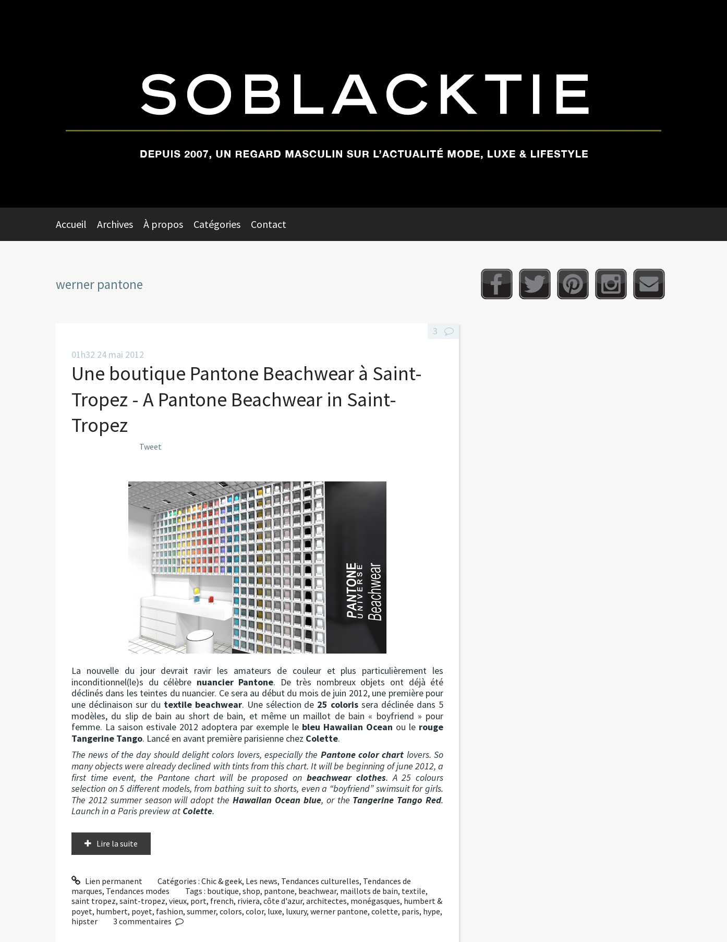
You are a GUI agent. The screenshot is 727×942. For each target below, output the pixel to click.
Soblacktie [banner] (363, 104)
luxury (296, 911)
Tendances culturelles (320, 881)
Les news (261, 881)
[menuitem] (76, 224)
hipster (84, 921)
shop (251, 891)
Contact (268, 224)
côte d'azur (282, 901)
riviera (248, 901)
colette (384, 911)
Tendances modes (137, 891)
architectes (326, 901)
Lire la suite (117, 843)
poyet (141, 911)
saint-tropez (142, 901)
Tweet (150, 446)
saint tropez (93, 901)
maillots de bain (369, 891)
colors (231, 911)
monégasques (375, 901)
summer (201, 911)
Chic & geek (221, 881)
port (198, 901)
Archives (115, 224)
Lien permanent (106, 881)
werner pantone (339, 911)
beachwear (317, 891)
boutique (223, 891)
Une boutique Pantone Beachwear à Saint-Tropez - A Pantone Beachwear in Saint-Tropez (246, 399)
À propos (163, 224)
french (222, 901)
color (255, 911)
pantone (279, 891)
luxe (275, 911)
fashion (169, 911)
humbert (112, 911)
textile (414, 891)
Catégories (216, 224)
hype (431, 911)
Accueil (71, 224)
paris (410, 911)
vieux (178, 901)
